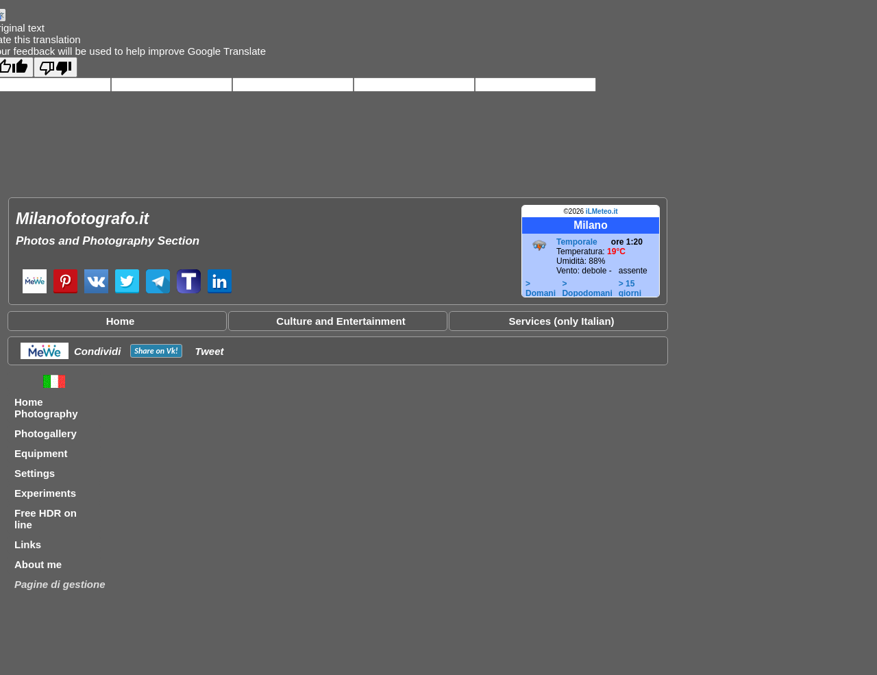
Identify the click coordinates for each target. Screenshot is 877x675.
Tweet (209, 351)
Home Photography (46, 407)
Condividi (97, 351)
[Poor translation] (55, 67)
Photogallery (45, 433)
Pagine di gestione (60, 584)
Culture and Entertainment (340, 321)
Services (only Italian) (561, 321)
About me (38, 564)
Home (120, 321)
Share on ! (155, 351)
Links (27, 544)
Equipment (41, 453)
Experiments (45, 493)
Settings (34, 473)
